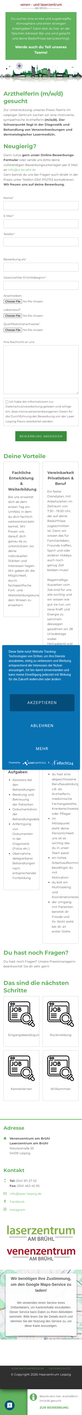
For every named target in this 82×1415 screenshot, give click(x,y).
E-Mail (10, 216)
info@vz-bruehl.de (22, 170)
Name (10, 198)
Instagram (17, 1210)
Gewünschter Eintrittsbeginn (25, 277)
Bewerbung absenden (41, 436)
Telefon (10, 234)
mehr (42, 748)
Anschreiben (12, 295)
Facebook (17, 1202)
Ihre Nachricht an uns (18, 342)
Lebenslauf (12, 309)
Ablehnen (42, 725)
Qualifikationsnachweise (21, 324)
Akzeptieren (42, 702)
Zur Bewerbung (54, 1408)
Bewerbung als (15, 259)
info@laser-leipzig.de (25, 1194)
